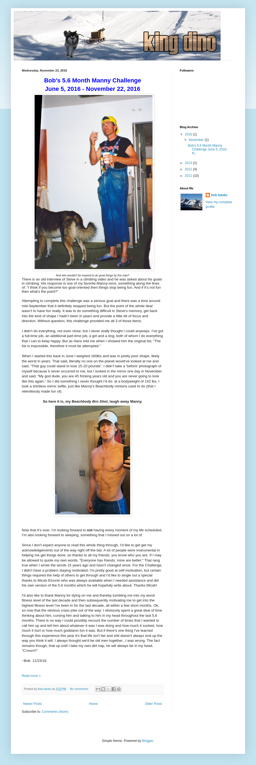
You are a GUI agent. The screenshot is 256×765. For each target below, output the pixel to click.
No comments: (80, 688)
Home (93, 704)
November (197, 140)
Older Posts (153, 704)
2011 (189, 176)
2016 (189, 134)
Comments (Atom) (55, 712)
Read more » (31, 676)
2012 (189, 169)
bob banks (219, 195)
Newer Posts (32, 704)
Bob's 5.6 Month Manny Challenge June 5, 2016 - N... (208, 149)
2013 (189, 163)
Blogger (147, 741)
